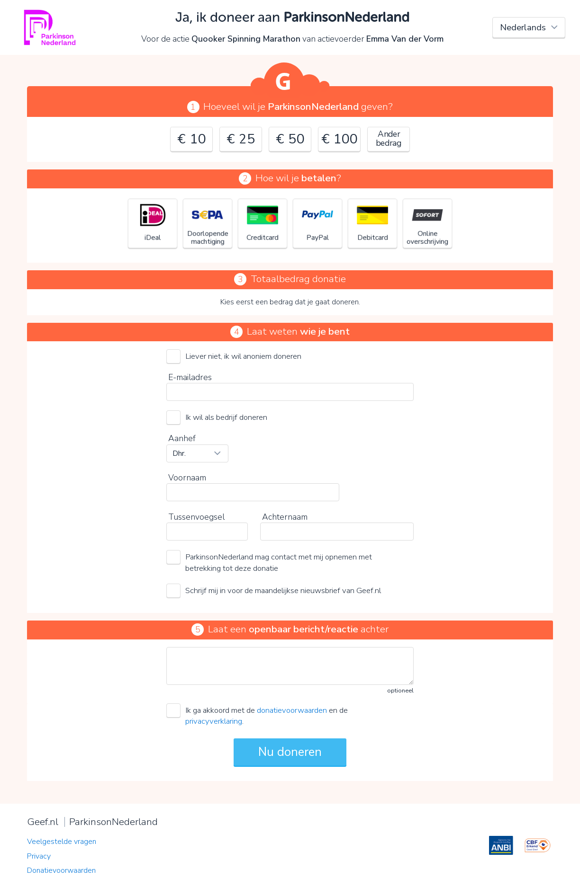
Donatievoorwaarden (61, 870)
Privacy (39, 856)
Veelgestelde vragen (61, 841)
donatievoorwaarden (292, 710)
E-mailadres (190, 377)
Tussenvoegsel (196, 517)
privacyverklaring (213, 721)
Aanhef (182, 438)
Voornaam (187, 477)
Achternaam (285, 517)
